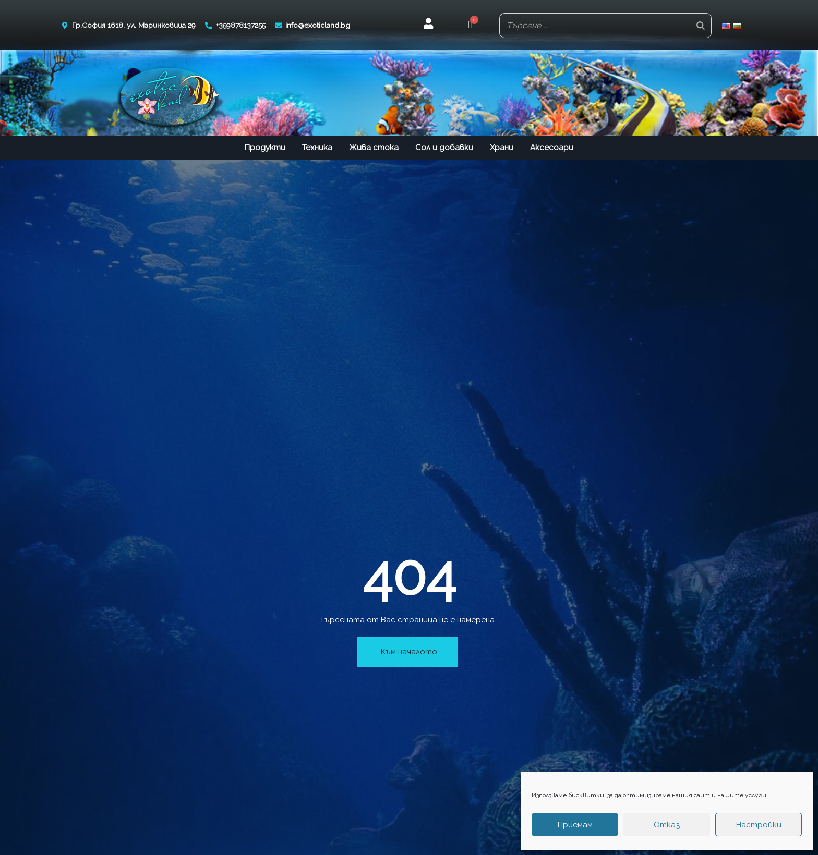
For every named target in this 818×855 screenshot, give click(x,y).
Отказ (667, 824)
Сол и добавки (444, 146)
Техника (317, 146)
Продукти (265, 146)
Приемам (575, 824)
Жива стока (374, 146)
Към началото (409, 650)
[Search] (700, 25)
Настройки (758, 824)
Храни (501, 146)
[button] (469, 25)
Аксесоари (551, 146)
